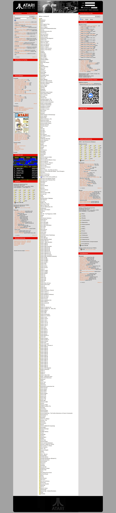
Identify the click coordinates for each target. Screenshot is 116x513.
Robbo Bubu (43, 288)
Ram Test (42, 68)
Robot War (42, 400)
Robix (41, 380)
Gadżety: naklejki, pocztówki (86, 197)
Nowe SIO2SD (83, 259)
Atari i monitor (17, 101)
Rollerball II (42, 437)
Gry (82, 19)
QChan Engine (17, 100)
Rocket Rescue (43, 414)
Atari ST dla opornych (19, 96)
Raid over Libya (43, 42)
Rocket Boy (42, 408)
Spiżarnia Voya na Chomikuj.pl (21, 139)
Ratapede (42, 89)
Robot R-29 (42, 394)
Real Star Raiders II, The (45, 100)
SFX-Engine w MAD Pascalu (20, 79)
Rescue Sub (42, 165)
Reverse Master (43, 185)
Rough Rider (43, 455)
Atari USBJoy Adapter (84, 193)
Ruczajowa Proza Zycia (45, 472)
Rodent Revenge (44, 428)
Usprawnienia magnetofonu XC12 (21, 82)
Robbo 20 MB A (43, 259)
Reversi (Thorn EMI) (44, 192)
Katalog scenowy (83, 144)
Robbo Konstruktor (44, 314)
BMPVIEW (16, 95)
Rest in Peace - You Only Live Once (48, 169)
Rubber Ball (42, 469)
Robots (41, 403)
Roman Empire (43, 441)
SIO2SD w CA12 (83, 260)
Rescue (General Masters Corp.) (47, 159)
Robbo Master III (43, 335)
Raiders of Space (44, 46)
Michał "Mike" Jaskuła (84, 168)
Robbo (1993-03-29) (44, 249)
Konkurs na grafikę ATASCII (86, 54)
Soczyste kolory (83, 274)
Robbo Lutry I (43, 319)
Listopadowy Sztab (84, 32)
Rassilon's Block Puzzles (46, 82)
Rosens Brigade (43, 450)
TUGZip (28, 207)
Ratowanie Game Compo (45, 92)
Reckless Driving (44, 124)
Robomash (42, 384)
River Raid (42, 220)
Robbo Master (43, 334)
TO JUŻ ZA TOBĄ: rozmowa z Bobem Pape (89, 177)
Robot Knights (43, 393)
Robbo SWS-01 (43, 346)
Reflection (42, 141)
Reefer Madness (43, 140)
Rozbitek (42, 465)
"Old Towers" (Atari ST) (19, 211)
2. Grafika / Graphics (84, 61)
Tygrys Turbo (83, 264)
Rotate (41, 451)
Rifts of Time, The (44, 205)
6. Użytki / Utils (83, 66)
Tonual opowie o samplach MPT (21, 40)
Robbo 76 (42, 274)
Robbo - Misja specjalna (45, 242)
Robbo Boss (43, 287)
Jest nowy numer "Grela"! (20, 29)
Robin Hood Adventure (45, 377)
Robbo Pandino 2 (44, 339)
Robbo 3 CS (42, 264)
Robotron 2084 (43, 401)
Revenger (42, 182)
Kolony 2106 (17, 220)
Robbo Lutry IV (43, 324)
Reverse (42, 184)
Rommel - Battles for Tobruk (46, 444)
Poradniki (16, 78)
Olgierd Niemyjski (84, 185)
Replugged (42, 152)
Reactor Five (43, 97)
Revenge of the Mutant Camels (47, 178)
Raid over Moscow (44, 44)
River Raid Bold (43, 223)
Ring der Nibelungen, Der (46, 206)
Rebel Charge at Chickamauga (47, 114)
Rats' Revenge (43, 94)
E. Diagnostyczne (84, 239)
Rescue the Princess (44, 167)
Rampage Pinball (44, 75)
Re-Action (42, 96)
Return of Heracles (44, 174)
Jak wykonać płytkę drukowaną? (87, 271)
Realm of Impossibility (45, 103)
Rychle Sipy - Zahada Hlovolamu (47, 491)
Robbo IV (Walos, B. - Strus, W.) (47, 308)
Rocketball (42, 416)
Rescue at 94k (43, 158)
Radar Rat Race (43, 35)
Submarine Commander (19, 212)
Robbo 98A (42, 280)
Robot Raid (42, 397)
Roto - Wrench (43, 454)
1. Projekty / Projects (84, 60)
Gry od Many (82, 51)
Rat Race (42, 87)
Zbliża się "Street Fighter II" (20, 48)
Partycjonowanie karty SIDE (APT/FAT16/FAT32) (25, 93)
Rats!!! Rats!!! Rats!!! (45, 93)
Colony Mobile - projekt (19, 244)
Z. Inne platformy (84, 243)
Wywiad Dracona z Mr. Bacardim (87, 165)
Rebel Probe (42, 117)
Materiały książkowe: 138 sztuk (21, 136)
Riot (41, 212)
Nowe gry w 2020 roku (19, 86)
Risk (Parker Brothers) (45, 218)
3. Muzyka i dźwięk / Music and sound (88, 62)
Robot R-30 (42, 396)
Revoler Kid (42, 194)
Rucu (41, 471)
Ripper (41, 215)
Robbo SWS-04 (43, 351)
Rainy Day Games (44, 62)
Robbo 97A (42, 277)
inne (25, 200)
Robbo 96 (42, 276)
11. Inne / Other (83, 71)
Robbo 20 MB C (43, 262)
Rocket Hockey (43, 410)
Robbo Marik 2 (43, 329)
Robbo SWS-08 (43, 356)
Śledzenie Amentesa (84, 174)
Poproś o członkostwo (93, 9)
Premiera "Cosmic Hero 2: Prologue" (22, 44)
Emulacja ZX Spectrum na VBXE (21, 90)
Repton (41, 155)
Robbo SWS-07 (43, 355)
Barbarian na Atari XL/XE (85, 30)
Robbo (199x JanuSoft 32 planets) (48, 256)
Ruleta (41, 476)
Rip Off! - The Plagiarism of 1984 (47, 213)
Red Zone (42, 137)
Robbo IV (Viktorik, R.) (45, 307)
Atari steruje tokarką (84, 279)
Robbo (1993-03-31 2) (45, 253)
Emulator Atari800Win (19, 107)
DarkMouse (82, 280)
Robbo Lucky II (43, 318)
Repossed (42, 154)
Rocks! (41, 424)
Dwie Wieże (17, 227)
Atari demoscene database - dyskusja (22, 241)
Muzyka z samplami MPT (20, 38)
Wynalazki (81, 256)
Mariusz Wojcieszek (84, 172)
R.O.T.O (41, 452)
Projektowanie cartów (84, 262)
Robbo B (42, 286)
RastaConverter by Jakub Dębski (87, 45)
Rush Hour (42, 482)
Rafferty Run (43, 39)
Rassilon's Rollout (44, 83)
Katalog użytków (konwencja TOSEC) (87, 247)
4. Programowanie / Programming (87, 63)
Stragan (81, 190)
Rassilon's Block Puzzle (45, 80)
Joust (15, 215)
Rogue (41, 432)
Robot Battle (43, 390)
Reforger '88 (42, 145)
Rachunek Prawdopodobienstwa (47, 28)
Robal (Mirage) (43, 237)
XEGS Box (82, 275)
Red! (41, 127)
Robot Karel (42, 392)
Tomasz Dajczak (83, 166)
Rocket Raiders (43, 411)
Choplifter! (16, 214)
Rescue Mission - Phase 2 (46, 162)
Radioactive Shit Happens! (46, 38)
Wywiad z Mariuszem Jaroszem (87, 164)
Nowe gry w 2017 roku (19, 88)
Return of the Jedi (44, 175)
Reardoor (42, 111)
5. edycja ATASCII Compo (20, 39)
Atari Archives (17, 148)
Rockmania (42, 423)
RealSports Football (44, 106)
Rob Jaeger (82, 179)
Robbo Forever (17, 219)
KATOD (81, 171)
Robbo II (42, 304)
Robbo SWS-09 (43, 358)
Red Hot (41, 128)
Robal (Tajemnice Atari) (45, 239)
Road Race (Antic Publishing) (47, 235)
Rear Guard (42, 110)
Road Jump (42, 232)
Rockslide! (42, 427)
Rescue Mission (43, 161)
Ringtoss (42, 211)
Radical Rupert (43, 37)
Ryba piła (42, 485)
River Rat (42, 228)
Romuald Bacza (83, 173)
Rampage (42, 73)
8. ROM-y (82, 228)
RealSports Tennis (44, 109)
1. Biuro (82, 213)
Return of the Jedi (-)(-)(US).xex (49, 176)
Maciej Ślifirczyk (83, 182)
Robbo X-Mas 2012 (44, 375)
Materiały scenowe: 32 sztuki (20, 135)
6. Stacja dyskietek (84, 224)
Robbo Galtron (43, 301)
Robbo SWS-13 (43, 363)
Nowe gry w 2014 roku (19, 98)
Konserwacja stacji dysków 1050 (21, 83)
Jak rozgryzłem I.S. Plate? (20, 32)
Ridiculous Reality (44, 204)
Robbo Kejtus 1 (43, 310)
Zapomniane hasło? (83, 9)
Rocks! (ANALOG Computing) (47, 425)
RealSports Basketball (45, 104)
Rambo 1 (42, 69)
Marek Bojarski (83, 184)
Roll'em (41, 435)
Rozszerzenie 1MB (84, 267)
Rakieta (41, 65)
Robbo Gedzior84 (44, 303)
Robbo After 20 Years (45, 283)
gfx (99, 147)
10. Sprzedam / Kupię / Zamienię (87, 70)
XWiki (15, 144)
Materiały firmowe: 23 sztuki (20, 137)
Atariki (15, 143)
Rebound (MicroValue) (45, 123)
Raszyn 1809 (43, 86)
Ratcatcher (42, 90)
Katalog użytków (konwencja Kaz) (87, 207)
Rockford (42, 417)
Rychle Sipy (42, 489)
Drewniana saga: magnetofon (21, 27)
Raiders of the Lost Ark (45, 48)
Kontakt (15, 152)
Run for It (42, 479)
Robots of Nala (43, 404)
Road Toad (42, 236)
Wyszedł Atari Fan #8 (19, 50)
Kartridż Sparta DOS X (19, 81)
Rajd (41, 63)
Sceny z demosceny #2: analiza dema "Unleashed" (25, 24)
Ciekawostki (82, 41)
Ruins (41, 475)
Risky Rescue (43, 219)
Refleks (41, 143)
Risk (41, 216)
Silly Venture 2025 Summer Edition (22, 51)
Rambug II (42, 70)
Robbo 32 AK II (43, 267)
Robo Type (42, 382)
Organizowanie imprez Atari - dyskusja (22, 240)
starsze (35, 103)
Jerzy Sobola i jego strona (85, 56)
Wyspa (16, 224)
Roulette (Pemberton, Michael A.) (47, 458)
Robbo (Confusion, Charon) (46, 290)
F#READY (82, 169)
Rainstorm (42, 61)
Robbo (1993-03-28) (44, 247)
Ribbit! (41, 196)
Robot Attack (43, 389)
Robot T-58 (42, 399)
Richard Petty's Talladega (46, 198)
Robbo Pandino (43, 338)
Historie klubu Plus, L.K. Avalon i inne (22, 30)
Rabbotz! (42, 21)
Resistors (42, 168)
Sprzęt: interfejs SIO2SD (85, 202)
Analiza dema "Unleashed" (20, 34)
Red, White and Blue (44, 135)
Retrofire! (42, 172)
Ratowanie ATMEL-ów (85, 261)
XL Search (16, 150)
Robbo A (42, 281)
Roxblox (42, 464)
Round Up (42, 462)
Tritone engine (17, 99)
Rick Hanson (43, 199)
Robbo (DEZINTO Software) (46, 294)
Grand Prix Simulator (19, 232)
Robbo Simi (42, 342)
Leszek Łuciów (83, 175)
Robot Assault (43, 387)
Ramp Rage (42, 72)
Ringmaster (42, 208)
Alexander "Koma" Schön (85, 181)
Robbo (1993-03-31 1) (45, 252)
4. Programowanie (84, 220)
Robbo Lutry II (43, 321)
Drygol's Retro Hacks (19, 149)
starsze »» (34, 56)
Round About (43, 461)
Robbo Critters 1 (43, 291)
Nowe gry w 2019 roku (19, 87)
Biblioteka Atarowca (18, 112)
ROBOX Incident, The (45, 406)
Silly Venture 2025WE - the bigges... (88, 34)
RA (40, 18)
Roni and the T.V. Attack (45, 445)
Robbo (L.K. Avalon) (44, 315)
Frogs (15, 213)
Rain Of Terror (43, 58)
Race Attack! (43, 25)
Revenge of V (43, 181)
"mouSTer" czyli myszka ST (86, 192)
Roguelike (42, 434)
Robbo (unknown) (44, 369)
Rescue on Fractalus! (45, 164)
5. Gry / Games (83, 65)
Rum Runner (43, 478)
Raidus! (41, 51)
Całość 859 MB (83, 245)
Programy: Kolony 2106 (85, 194)
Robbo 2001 (42, 263)
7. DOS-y (82, 226)
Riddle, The (42, 202)
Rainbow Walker (43, 59)
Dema (91, 19)
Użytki (86, 19)
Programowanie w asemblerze (86, 47)
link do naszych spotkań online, (87, 83)
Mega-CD (82, 38)
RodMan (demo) (43, 431)
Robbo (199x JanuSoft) (45, 254)
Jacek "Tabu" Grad (84, 180)
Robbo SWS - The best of (46, 345)
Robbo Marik (43, 328)
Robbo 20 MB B (43, 260)
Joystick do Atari (83, 263)
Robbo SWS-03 (43, 349)
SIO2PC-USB (83, 258)
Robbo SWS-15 (43, 366)
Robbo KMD (42, 312)
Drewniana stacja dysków (20, 47)
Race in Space (43, 27)
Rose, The (42, 448)
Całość (17, 207)
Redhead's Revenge (44, 138)
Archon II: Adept (18, 222)
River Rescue (43, 229)
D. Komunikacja (83, 237)
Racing (41, 29)
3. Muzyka (82, 218)
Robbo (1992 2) (43, 244)
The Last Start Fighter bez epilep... (87, 49)
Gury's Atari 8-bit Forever (19, 145)
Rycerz (41, 486)
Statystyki (16, 245)
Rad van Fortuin (43, 34)
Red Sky (42, 133)
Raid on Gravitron (44, 41)
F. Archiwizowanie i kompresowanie (88, 241)
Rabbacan (42, 20)
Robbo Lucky (43, 317)
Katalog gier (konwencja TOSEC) (21, 205)
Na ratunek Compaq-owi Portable (21, 36)
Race (41, 22)
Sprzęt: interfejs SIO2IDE (85, 201)
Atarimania (16, 146)
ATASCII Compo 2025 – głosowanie (22, 22)
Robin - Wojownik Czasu (45, 376)
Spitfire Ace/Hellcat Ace (19, 223)
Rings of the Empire (44, 209)
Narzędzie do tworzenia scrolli (21, 80)
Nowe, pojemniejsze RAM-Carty (87, 191)
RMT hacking (83, 36)
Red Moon (42, 131)
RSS (34, 18)
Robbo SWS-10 (43, 359)
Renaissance (43, 150)
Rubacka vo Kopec (44, 468)
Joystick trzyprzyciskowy (85, 268)
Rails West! (42, 53)
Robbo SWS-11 (43, 360)
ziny (90, 158)
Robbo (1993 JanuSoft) (45, 246)
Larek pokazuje (17, 89)
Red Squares (43, 134)
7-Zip (25, 207)
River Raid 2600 (43, 222)
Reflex (41, 144)
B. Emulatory (83, 233)
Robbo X (42, 373)
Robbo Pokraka (43, 341)
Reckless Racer (43, 126)
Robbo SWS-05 (43, 352)
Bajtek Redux (17, 140)
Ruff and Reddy (43, 474)
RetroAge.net (83, 28)
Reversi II (42, 191)
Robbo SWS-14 (43, 365)
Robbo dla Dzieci (44, 295)
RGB (41, 195)
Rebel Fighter (43, 116)
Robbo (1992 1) (43, 243)
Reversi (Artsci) (43, 189)
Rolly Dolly (42, 440)
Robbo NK (42, 336)
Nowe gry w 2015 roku (19, 92)
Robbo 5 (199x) (43, 271)
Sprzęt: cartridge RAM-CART (86, 198)
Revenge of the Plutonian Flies (47, 179)
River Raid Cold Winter (45, 225)
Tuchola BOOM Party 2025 (20, 53)
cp (99, 145)
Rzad (41, 492)
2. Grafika (82, 215)
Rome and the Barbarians (46, 442)
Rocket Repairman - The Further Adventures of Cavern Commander (56, 413)
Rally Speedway (43, 66)
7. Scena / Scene (83, 67)
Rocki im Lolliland (44, 418)
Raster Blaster (43, 85)
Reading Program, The (45, 99)
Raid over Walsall (44, 45)
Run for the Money (44, 481)
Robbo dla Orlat (43, 297)
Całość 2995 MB (18, 202)
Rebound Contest (44, 120)
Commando (17, 216)
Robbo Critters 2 (43, 293)
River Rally (42, 226)
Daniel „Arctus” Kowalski (85, 170)
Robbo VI (42, 372)
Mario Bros (16, 217)
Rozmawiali (81, 162)
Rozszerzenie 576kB (84, 273)
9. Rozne (82, 230)
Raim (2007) (42, 55)
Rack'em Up (42, 32)
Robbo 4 (42, 269)
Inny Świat (16, 230)
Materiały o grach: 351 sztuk (20, 138)
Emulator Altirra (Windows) (20, 110)
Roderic (41, 430)
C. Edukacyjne (83, 235)
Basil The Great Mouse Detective (21, 228)
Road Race (42, 233)
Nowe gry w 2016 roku (19, 91)
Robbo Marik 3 (43, 331)
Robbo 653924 (43, 273)
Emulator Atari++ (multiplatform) (21, 109)
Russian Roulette (44, 483)
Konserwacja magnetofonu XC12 (21, 84)
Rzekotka (42, 493)
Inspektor (16, 231)
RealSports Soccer (44, 107)
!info (91, 149)
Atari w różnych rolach (85, 276)
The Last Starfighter (18, 226)
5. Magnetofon (83, 222)
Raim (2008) (42, 56)
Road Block (42, 230)
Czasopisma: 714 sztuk (19, 133)
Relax (41, 148)
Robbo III (42, 305)
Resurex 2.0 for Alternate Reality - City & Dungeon (51, 171)
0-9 (15, 190)
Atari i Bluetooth (83, 257)
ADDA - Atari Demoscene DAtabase (87, 141)
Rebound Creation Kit (45, 121)
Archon (16, 225)
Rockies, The (43, 420)
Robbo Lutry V (43, 325)
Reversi (41, 187)
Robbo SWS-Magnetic (45, 368)
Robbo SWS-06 (43, 353)
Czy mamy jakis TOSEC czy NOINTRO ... (89, 25)
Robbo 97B (42, 278)
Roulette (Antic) (43, 457)
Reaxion (42, 113)
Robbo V (42, 370)
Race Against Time (44, 24)
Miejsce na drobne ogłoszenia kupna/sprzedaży (90, 199)
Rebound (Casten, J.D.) (45, 118)
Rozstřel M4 (42, 466)
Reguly (41, 147)
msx (95, 152)
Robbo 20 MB (43, 257)
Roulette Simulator (44, 459)
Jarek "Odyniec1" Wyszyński (86, 183)
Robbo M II (42, 327)
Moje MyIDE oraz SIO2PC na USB (87, 269)
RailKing (42, 52)
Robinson (42, 379)
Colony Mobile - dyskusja (19, 243)
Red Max (42, 130)
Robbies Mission (44, 240)
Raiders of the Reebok (45, 49)
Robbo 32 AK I (43, 266)
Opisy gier (16, 210)
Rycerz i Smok (43, 488)
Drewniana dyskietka (19, 42)
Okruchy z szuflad (18, 43)
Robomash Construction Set (46, 386)
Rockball (42, 407)
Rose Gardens (43, 447)
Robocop (42, 383)
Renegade (42, 151)
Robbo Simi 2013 (44, 343)
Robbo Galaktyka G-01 (45, 300)
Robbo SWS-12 (43, 362)
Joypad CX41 (17, 26)
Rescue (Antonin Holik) (45, 157)
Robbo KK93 (43, 311)
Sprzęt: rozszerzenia (84, 195)
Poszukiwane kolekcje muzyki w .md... (88, 43)
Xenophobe (17, 218)
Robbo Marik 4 (43, 332)
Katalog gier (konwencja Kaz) (20, 184)
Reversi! (42, 188)
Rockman (42, 421)
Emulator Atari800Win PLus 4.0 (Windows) (23, 108)
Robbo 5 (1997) (43, 270)
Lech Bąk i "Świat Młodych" (86, 167)
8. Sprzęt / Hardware (84, 68)
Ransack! (42, 78)
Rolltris (41, 438)
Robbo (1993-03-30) (44, 250)
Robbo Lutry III (43, 322)
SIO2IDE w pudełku (84, 277)
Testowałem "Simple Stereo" (86, 266)
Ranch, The (42, 76)
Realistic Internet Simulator (46, 102)
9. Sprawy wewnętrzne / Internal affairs (88, 69)
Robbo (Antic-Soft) (44, 284)
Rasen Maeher (43, 79)
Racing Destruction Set (45, 31)
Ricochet (42, 201)
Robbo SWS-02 (43, 348)
